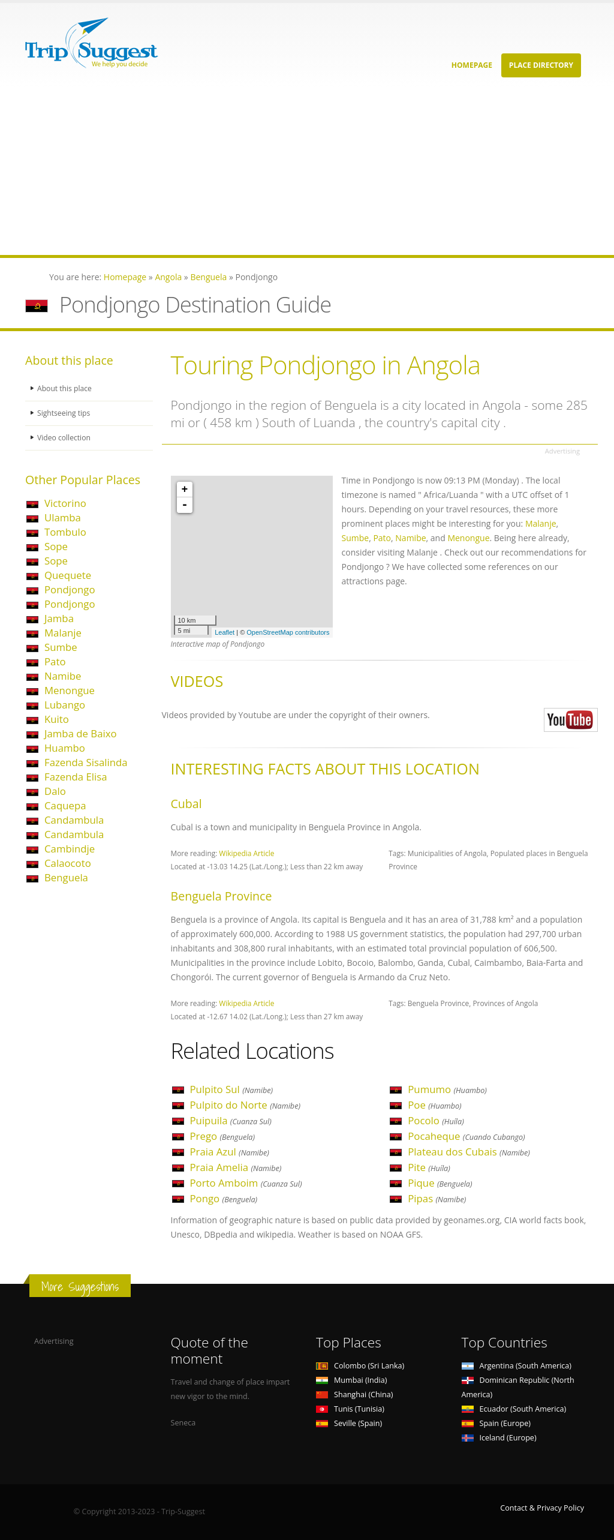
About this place (65, 388)
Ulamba (62, 517)
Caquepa (65, 805)
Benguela (66, 877)
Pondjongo (69, 589)
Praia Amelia (236, 1167)
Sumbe (60, 647)
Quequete (67, 575)
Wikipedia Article (246, 853)
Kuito (56, 719)
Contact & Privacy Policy (542, 1508)
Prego (222, 1136)
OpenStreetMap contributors (287, 632)
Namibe (62, 676)
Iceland (499, 1438)
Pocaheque (466, 1136)
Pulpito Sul (231, 1089)
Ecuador (514, 1409)
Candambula (74, 820)
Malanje (63, 633)
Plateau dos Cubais (469, 1151)
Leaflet (224, 632)
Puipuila (231, 1120)
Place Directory (541, 65)
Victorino (65, 503)
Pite (429, 1167)
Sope (56, 546)
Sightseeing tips (64, 413)
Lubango (64, 705)
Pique (440, 1183)
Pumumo (447, 1089)
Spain (496, 1423)
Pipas (437, 1198)
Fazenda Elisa (75, 776)
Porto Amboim (246, 1183)
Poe (434, 1105)
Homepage (472, 65)
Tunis (350, 1409)
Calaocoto (67, 863)
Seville (349, 1423)
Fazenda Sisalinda (86, 762)
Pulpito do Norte (245, 1105)
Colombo (360, 1366)
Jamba (59, 618)
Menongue (69, 690)
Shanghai (354, 1394)
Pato (55, 661)
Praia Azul (229, 1151)
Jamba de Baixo (80, 733)
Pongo (224, 1198)
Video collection (64, 438)
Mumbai (351, 1380)
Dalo (55, 791)
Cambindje (69, 848)
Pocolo (436, 1120)
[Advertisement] (307, 171)
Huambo (64, 748)
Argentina (517, 1366)
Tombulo (65, 532)
